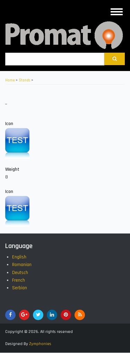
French (18, 280)
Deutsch (20, 273)
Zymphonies (40, 343)
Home (10, 80)
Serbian (19, 288)
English (19, 257)
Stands (24, 80)
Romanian (22, 265)
